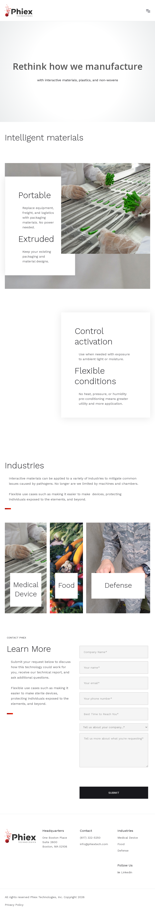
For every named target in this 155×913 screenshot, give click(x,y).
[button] (148, 10)
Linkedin (124, 872)
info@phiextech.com (94, 844)
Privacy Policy (14, 904)
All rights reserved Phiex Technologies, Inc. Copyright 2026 (45, 897)
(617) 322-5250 (90, 837)
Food (121, 844)
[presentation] (110, 777)
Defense (123, 850)
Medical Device (127, 837)
